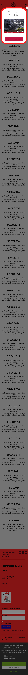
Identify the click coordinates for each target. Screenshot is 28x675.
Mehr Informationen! (14, 39)
